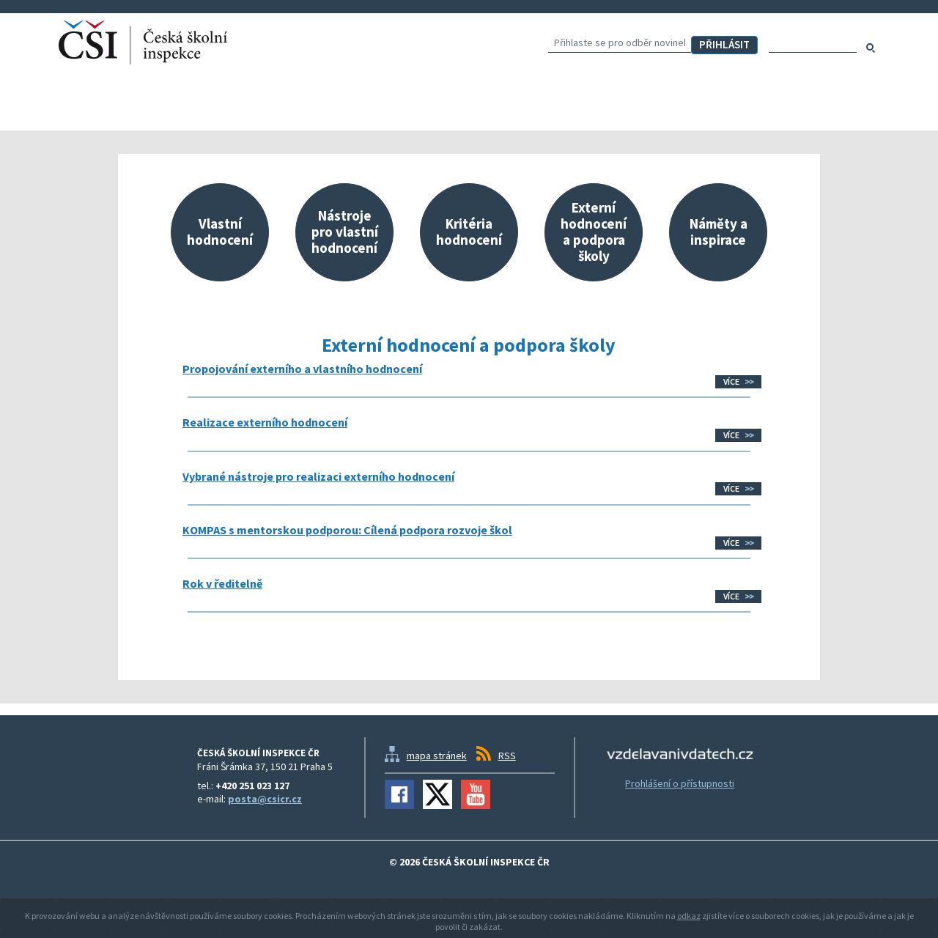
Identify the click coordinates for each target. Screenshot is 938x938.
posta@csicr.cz (265, 798)
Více (731, 381)
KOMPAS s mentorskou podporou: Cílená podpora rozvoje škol (347, 529)
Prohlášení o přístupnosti (679, 783)
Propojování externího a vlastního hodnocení (302, 368)
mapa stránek (437, 755)
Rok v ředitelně (222, 583)
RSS (507, 755)
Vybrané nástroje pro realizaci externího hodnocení (318, 476)
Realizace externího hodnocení (264, 422)
